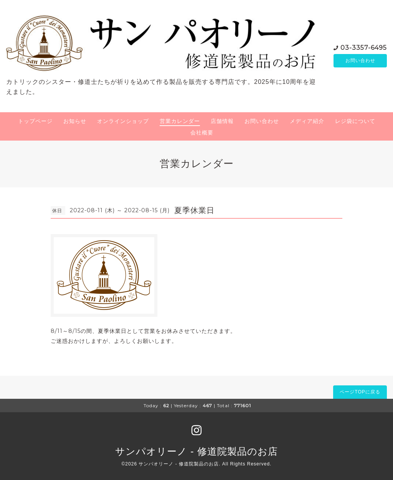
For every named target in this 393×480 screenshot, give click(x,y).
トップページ (35, 121)
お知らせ (74, 121)
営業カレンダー (180, 121)
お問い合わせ (360, 60)
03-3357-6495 (363, 47)
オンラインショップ (123, 121)
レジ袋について (355, 121)
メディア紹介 (307, 121)
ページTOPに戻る (360, 392)
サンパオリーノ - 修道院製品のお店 (196, 451)
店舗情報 (222, 121)
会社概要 (201, 132)
